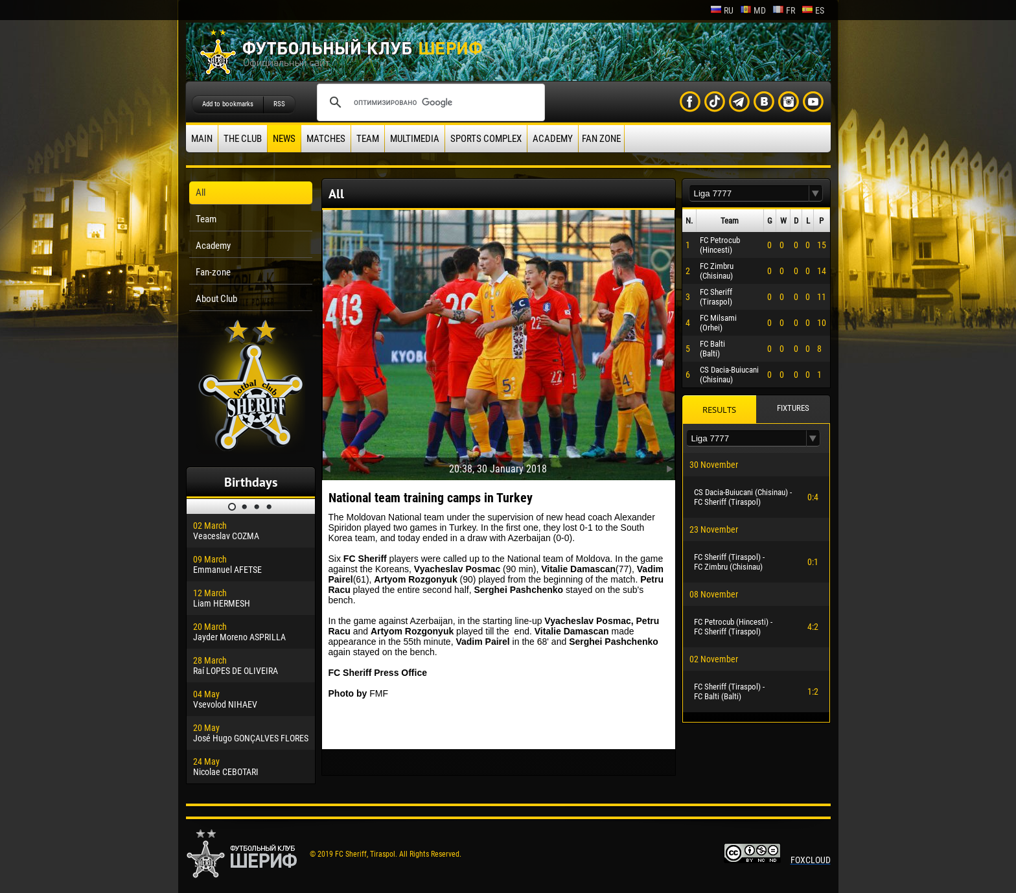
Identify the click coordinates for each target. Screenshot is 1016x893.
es (813, 10)
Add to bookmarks (227, 104)
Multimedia (414, 139)
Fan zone (601, 139)
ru (721, 10)
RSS (279, 104)
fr (783, 10)
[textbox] (749, 193)
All (200, 192)
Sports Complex (486, 139)
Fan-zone (213, 272)
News (284, 139)
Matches (325, 139)
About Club (216, 299)
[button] (816, 193)
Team (367, 139)
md (753, 10)
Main (202, 139)
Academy (553, 139)
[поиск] (429, 102)
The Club (243, 139)
